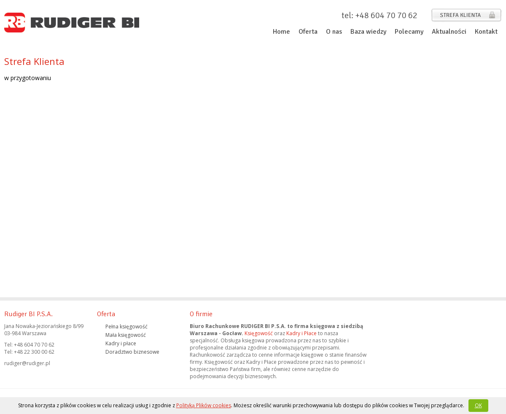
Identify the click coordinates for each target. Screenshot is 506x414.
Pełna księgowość (126, 326)
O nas (334, 31)
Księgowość (259, 333)
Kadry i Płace (301, 333)
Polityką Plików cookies (203, 405)
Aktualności (449, 31)
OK (478, 405)
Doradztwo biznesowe (132, 351)
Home (281, 31)
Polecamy (409, 31)
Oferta (308, 31)
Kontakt (486, 31)
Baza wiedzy (368, 31)
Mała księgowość (125, 335)
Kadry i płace (120, 343)
